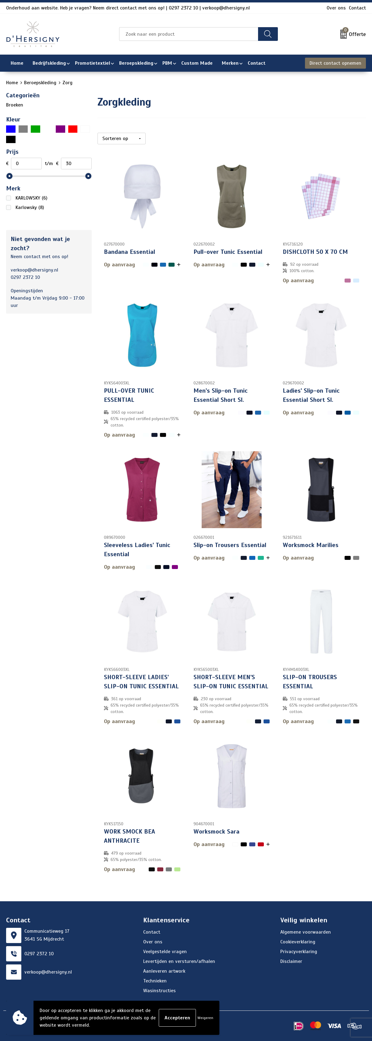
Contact (357, 8)
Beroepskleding (40, 83)
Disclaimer (291, 961)
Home (12, 83)
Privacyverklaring (298, 952)
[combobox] (188, 34)
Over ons (336, 8)
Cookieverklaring (297, 942)
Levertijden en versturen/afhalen (179, 961)
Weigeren (205, 1018)
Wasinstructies (159, 991)
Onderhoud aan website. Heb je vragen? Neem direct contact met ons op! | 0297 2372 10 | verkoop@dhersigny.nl (128, 8)
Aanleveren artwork (164, 971)
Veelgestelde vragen (165, 952)
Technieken (155, 981)
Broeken (14, 105)
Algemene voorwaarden (305, 932)
